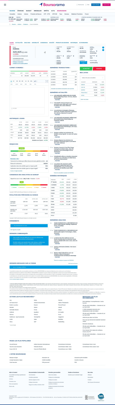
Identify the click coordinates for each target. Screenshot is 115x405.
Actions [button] (19, 14)
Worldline (60, 319)
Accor (59, 314)
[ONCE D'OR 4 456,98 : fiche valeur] (57, 20)
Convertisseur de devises (64, 344)
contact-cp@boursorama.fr (35, 243)
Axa (11, 300)
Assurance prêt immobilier (81, 357)
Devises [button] (67, 14)
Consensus (44, 42)
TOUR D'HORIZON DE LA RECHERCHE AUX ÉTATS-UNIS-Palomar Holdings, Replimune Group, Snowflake (65, 224)
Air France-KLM (13, 302)
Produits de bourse (62, 42)
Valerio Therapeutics (63, 302)
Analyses (27, 42)
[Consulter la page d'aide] (87, 5)
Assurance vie (45, 357)
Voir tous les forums (72, 263)
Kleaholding (61, 321)
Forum (87, 14)
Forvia (35, 309)
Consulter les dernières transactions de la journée (62, 88)
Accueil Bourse (13, 344)
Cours (12, 42)
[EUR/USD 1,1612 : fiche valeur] (73, 19)
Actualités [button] (12, 14)
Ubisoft (60, 307)
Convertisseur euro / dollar (64, 349)
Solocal (36, 314)
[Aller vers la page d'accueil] (57, 5)
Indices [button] (26, 14)
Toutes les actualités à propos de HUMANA (64, 172)
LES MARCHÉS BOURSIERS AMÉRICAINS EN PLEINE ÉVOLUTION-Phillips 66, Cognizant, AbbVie (65, 119)
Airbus (59, 309)
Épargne (20, 10)
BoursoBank (61, 10)
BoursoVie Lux (83, 62)
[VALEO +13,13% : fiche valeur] (87, 20)
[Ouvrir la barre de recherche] (80, 5)
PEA (76, 362)
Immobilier (38, 10)
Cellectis (12, 312)
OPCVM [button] (54, 14)
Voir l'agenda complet (15, 229)
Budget (28, 10)
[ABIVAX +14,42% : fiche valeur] (87, 19)
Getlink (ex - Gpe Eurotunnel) (17, 317)
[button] (5, 5)
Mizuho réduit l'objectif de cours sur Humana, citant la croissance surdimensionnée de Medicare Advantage (65, 254)
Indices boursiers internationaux (42, 344)
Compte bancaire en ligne (16, 360)
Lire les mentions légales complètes (17, 279)
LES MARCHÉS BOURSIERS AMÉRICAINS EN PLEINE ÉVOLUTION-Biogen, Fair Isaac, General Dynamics (65, 127)
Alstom (35, 307)
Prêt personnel (45, 362)
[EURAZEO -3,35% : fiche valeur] (100, 20)
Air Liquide (61, 312)
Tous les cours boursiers (16, 346)
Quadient (36, 312)
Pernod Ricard (61, 305)
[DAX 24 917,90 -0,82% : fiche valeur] (42, 20)
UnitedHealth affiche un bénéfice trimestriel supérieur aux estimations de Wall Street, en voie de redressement (65, 158)
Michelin (12, 307)
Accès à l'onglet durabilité (16, 170)
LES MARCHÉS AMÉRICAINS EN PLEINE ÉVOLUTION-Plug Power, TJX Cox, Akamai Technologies (65, 97)
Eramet (36, 305)
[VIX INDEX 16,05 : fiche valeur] (73, 20)
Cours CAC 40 (13, 349)
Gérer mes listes (84, 99)
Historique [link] (74, 42)
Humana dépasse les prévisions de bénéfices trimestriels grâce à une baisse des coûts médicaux (65, 141)
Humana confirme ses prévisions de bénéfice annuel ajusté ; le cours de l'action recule (65, 134)
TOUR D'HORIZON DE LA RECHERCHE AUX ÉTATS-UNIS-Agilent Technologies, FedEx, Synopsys (65, 232)
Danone (11, 314)
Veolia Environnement (39, 302)
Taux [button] (60, 14)
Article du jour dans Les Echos (90, 317)
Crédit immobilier (46, 360)
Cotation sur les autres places (20, 63)
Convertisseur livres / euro (89, 344)
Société (51, 42)
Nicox (11, 321)
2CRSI (82, 95)
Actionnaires (83, 42)
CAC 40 (11, 17)
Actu (53, 10)
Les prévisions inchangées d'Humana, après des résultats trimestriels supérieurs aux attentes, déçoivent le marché (65, 112)
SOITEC (83, 90)
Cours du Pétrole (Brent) (40, 349)
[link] (11, 379)
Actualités (19, 42)
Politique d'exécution (18, 61)
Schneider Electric (14, 309)
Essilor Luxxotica (14, 305)
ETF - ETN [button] (47, 14)
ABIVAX (83, 84)
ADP (35, 321)
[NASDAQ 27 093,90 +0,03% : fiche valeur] (24, 20)
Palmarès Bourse (38, 346)
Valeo (35, 319)
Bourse (12, 10)
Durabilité (35, 42)
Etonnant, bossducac (88, 323)
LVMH (11, 319)
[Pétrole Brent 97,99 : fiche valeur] (57, 19)
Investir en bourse (79, 360)
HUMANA (16, 49)
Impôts (46, 10)
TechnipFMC (37, 317)
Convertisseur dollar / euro (64, 346)
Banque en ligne (14, 357)
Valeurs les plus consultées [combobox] (89, 77)
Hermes (60, 300)
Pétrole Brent (84, 92)
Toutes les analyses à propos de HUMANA (64, 260)
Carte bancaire (13, 362)
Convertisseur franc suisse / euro (91, 346)
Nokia (35, 300)
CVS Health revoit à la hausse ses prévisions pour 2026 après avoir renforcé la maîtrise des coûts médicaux (65, 104)
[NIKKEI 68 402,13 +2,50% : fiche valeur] (42, 19)
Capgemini (61, 317)
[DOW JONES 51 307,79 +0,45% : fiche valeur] (24, 19)
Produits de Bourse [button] (36, 14)
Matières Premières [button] (76, 14)
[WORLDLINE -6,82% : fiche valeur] (100, 19)
